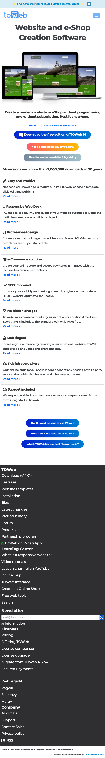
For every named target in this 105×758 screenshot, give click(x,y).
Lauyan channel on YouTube (25, 568)
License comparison (18, 649)
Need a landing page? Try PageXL (53, 146)
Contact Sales (12, 727)
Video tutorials (13, 562)
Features (8, 482)
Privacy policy (12, 734)
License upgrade (15, 655)
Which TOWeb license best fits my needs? (53, 444)
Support (8, 720)
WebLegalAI (11, 681)
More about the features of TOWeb (52, 433)
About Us (9, 713)
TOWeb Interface (15, 582)
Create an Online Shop (20, 589)
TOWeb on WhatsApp (23, 543)
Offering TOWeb (15, 642)
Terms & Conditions (94, 754)
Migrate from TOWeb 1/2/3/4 (24, 662)
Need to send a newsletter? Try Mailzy (52, 157)
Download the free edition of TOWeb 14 (52, 134)
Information (14, 624)
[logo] (17, 14)
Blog (5, 503)
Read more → (11, 196)
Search (7, 602)
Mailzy (6, 702)
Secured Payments (17, 669)
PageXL (7, 688)
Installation (10, 496)
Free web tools (13, 596)
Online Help (11, 575)
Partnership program (19, 536)
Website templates (17, 489)
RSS (7, 740)
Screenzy (9, 695)
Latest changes (14, 509)
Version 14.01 (36, 125)
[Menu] (96, 15)
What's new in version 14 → (60, 125)
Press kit (8, 530)
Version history (14, 516)
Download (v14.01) (16, 475)
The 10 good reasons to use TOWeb (52, 423)
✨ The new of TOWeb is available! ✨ (47, 4)
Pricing (7, 635)
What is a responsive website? (26, 555)
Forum (7, 523)
